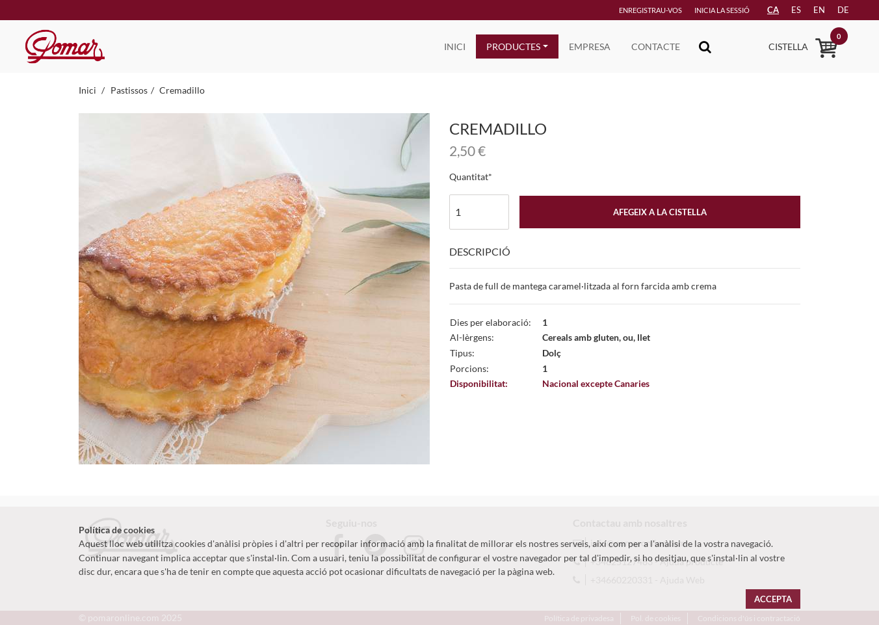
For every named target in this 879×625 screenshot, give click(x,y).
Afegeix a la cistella (660, 212)
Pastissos (129, 90)
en (819, 10)
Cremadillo (182, 90)
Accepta (773, 599)
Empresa (589, 46)
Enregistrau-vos (650, 10)
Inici (455, 46)
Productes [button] (513, 46)
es (796, 10)
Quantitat (468, 176)
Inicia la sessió (722, 10)
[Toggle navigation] (705, 46)
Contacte (655, 46)
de (843, 10)
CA (773, 10)
